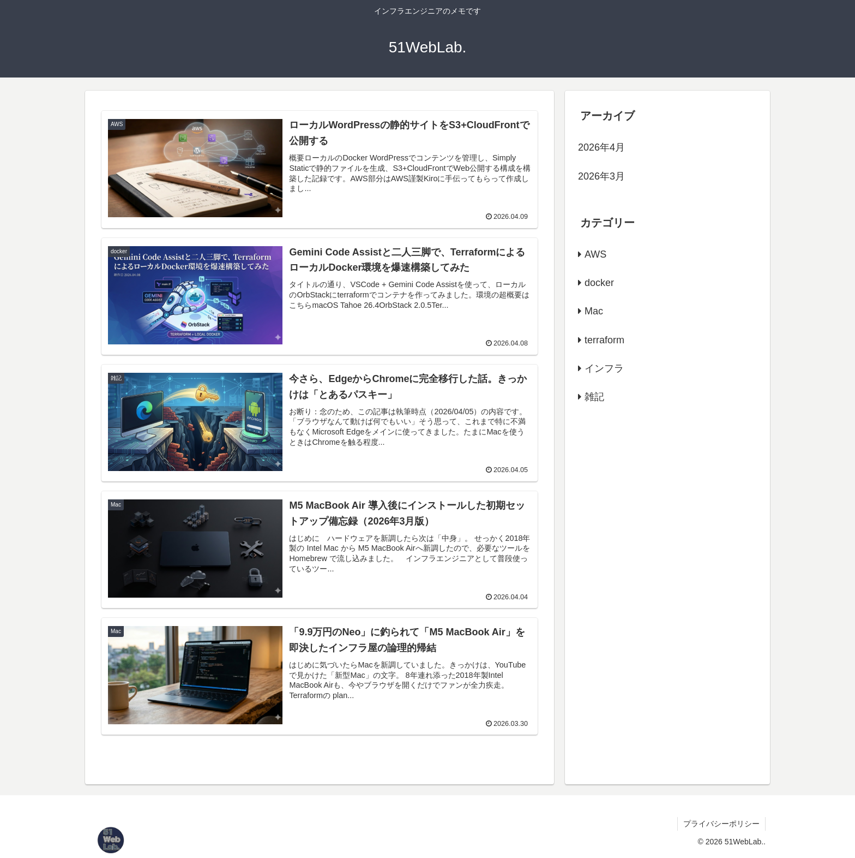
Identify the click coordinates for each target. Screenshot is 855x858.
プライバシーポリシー (721, 823)
